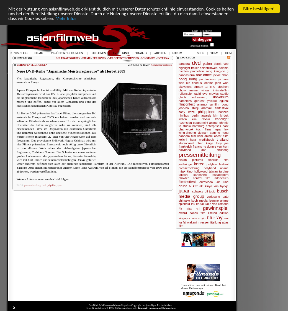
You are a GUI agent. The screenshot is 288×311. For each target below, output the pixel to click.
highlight (184, 68)
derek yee (221, 63)
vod (214, 203)
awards (206, 115)
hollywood (200, 171)
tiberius (197, 82)
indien (183, 119)
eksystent (185, 86)
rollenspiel (185, 93)
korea (199, 163)
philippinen (206, 112)
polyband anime (216, 168)
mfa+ (182, 171)
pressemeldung (189, 168)
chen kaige (205, 143)
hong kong (188, 79)
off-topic (210, 191)
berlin (195, 115)
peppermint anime (205, 122)
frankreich (185, 146)
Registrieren (206, 30)
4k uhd (222, 182)
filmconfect (187, 104)
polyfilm (51, 185)
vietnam (203, 132)
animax (202, 104)
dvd (44, 185)
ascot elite (221, 136)
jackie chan (220, 75)
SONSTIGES (148, 57)
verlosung (213, 196)
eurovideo (206, 182)
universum (220, 97)
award (183, 213)
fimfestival (221, 108)
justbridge (185, 164)
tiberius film (218, 159)
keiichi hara (187, 139)
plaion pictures (191, 159)
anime (210, 86)
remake (223, 203)
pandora (184, 63)
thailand (222, 140)
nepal (217, 129)
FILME (86, 57)
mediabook (206, 139)
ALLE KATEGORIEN (68, 57)
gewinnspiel (215, 208)
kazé (191, 112)
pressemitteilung (32, 185)
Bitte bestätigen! (259, 9)
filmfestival (187, 182)
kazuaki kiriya (202, 186)
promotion (197, 71)
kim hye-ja (221, 186)
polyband (185, 149)
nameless (185, 100)
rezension (185, 122)
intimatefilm (220, 90)
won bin (184, 82)
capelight (221, 119)
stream (198, 86)
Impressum (155, 308)
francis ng (199, 146)
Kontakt (142, 308)
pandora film (187, 136)
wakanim (193, 222)
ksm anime (205, 136)
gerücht (199, 100)
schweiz (197, 191)
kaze (208, 203)
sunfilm (214, 104)
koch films (203, 129)
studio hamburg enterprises (202, 126)
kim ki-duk (221, 115)
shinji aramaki (202, 108)
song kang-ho (215, 71)
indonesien (221, 178)
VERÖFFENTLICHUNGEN (123, 57)
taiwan (213, 171)
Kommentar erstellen (161, 64)
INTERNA (163, 57)
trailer (195, 68)
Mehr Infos (65, 18)
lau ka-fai (197, 203)
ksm (225, 146)
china (183, 186)
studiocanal (186, 143)
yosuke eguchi (217, 100)
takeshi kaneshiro (193, 174)
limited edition (218, 213)
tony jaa (222, 143)
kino (189, 171)
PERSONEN (99, 57)
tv (190, 186)
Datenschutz (169, 308)
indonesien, (199, 97)
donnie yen (214, 146)
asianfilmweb (209, 68)
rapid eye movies (206, 93)
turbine (223, 171)
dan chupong (214, 149)
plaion (207, 64)
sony (182, 112)
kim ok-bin (201, 119)
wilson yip (198, 218)
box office (204, 75)
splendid (184, 203)
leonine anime (218, 200)
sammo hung (219, 132)
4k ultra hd (189, 209)
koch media (199, 200)
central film (201, 178)
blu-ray (215, 217)
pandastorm (187, 75)
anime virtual (199, 90)
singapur (184, 218)
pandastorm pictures (213, 79)
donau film (197, 213)
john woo (221, 82)
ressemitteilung (210, 222)
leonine (208, 82)
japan (59, 185)
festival (223, 164)
